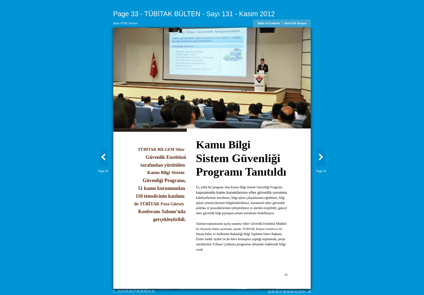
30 (145, 291)
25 (126, 291)
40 (291, 291)
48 (309, 291)
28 (138, 291)
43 (303, 291)
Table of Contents (268, 23)
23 (119, 291)
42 (299, 291)
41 (295, 291)
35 (273, 291)
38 (284, 291)
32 (152, 291)
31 (149, 291)
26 (130, 291)
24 (122, 291)
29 (141, 291)
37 (280, 291)
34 (269, 291)
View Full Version (295, 23)
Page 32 (103, 171)
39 (288, 291)
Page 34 (321, 171)
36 (277, 291)
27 (134, 291)
